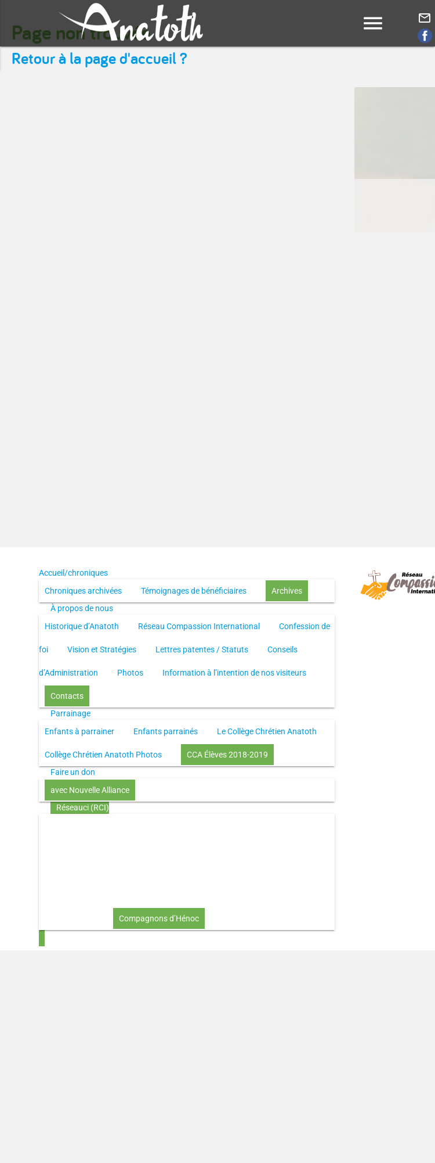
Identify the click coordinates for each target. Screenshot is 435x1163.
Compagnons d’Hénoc (159, 918)
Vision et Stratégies (101, 649)
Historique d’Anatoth (82, 626)
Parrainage (70, 713)
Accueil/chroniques (73, 572)
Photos (130, 672)
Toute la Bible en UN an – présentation (113, 825)
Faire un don (72, 772)
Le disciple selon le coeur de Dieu (228, 848)
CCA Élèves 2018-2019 (227, 754)
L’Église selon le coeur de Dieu (200, 872)
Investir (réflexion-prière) (178, 895)
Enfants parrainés (165, 731)
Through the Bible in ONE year (98, 848)
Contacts (67, 696)
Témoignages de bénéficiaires (193, 590)
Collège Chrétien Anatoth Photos (103, 754)
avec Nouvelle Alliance (89, 790)
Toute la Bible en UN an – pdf (251, 825)
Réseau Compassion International (199, 626)
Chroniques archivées (83, 590)
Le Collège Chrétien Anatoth (267, 731)
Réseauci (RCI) (82, 807)
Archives (286, 590)
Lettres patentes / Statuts (201, 649)
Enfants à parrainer (79, 731)
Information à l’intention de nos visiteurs (234, 672)
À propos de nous (81, 608)
